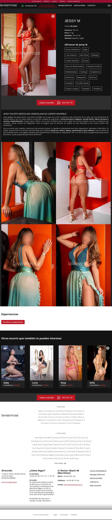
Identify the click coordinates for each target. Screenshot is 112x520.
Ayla (67, 455)
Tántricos (92, 77)
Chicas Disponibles (47, 5)
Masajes (95, 55)
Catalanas (69, 411)
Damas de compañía (76, 414)
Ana (33, 448)
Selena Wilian (39, 438)
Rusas (81, 417)
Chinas (59, 420)
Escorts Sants (43, 417)
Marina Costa (79, 455)
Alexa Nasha (60, 455)
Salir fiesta (84, 55)
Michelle (50, 452)
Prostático (97, 89)
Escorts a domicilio (74, 1)
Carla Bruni (70, 448)
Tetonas (62, 1)
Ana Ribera (48, 438)
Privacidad (64, 515)
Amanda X (62, 448)
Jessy (76, 441)
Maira (77, 438)
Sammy (48, 448)
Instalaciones (79, 5)
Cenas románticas (72, 49)
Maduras (41, 411)
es (109, 5)
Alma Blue (35, 452)
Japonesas (62, 423)
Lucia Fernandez (47, 441)
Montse (56, 445)
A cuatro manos (83, 83)
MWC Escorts (95, 486)
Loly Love (83, 438)
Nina (88, 452)
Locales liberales (72, 61)
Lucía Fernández (70, 452)
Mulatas (46, 1)
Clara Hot (67, 458)
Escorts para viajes (45, 414)
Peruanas (54, 423)
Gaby (34, 445)
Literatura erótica (93, 66)
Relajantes (81, 77)
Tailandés (85, 89)
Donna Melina (59, 452)
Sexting (83, 72)
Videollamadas (71, 72)
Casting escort (78, 420)
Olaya (87, 448)
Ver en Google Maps (9, 482)
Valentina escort (59, 441)
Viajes (85, 49)
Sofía (71, 441)
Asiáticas (67, 417)
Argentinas (41, 420)
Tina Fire (65, 438)
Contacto (91, 5)
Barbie (50, 445)
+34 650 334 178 (30, 6)
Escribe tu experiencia (13, 322)
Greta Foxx (57, 438)
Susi (82, 445)
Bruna (39, 445)
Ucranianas (51, 420)
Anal (69, 423)
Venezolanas (78, 411)
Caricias (85, 61)
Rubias (64, 414)
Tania (72, 445)
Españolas (56, 414)
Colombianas (50, 411)
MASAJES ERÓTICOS (65, 5)
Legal (55, 515)
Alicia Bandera (35, 441)
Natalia (50, 458)
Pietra (33, 455)
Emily (87, 445)
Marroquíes (45, 423)
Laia (62, 445)
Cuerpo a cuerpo (72, 89)
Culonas (52, 417)
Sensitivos (69, 77)
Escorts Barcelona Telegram (45, 455)
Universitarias (36, 1)
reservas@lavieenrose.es (73, 485)
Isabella (54, 448)
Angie (45, 445)
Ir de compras (71, 55)
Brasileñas (60, 411)
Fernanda (43, 452)
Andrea (88, 441)
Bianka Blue (81, 452)
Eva (61, 458)
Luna (77, 445)
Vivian (56, 458)
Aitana (71, 438)
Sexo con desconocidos (74, 66)
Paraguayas (76, 423)
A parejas (69, 83)
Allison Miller (80, 448)
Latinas (54, 1)
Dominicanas (67, 420)
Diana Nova (40, 448)
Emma (82, 441)
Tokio (44, 458)
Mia (67, 441)
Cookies (74, 515)
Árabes (74, 417)
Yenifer (87, 455)
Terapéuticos (95, 72)
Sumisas (59, 417)
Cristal (67, 445)
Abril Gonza (74, 458)
